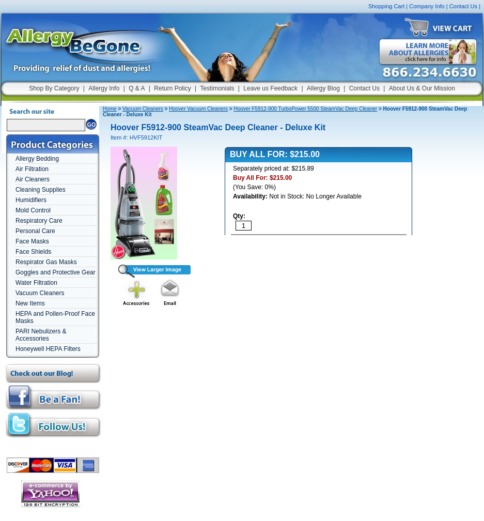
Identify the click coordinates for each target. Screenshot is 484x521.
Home (110, 109)
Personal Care (35, 231)
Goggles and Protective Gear (55, 272)
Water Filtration (36, 282)
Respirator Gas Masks (46, 262)
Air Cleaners (32, 179)
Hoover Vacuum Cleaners (198, 109)
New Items (30, 303)
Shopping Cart (386, 6)
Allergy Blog (323, 88)
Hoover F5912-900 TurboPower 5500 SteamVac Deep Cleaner (305, 109)
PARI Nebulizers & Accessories (40, 335)
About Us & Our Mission (422, 88)
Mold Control (33, 210)
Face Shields (33, 251)
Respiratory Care (39, 220)
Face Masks (32, 241)
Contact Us (463, 6)
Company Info (426, 6)
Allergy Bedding (37, 158)
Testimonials (217, 88)
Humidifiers (30, 200)
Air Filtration (32, 169)
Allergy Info (103, 88)
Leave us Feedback (270, 88)
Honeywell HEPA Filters (48, 349)
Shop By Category (54, 88)
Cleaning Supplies (40, 189)
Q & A (137, 88)
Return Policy (172, 88)
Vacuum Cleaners (40, 293)
